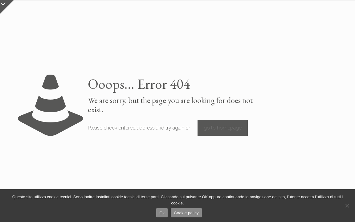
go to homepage (223, 128)
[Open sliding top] (7, 7)
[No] (347, 206)
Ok (162, 213)
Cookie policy (186, 213)
